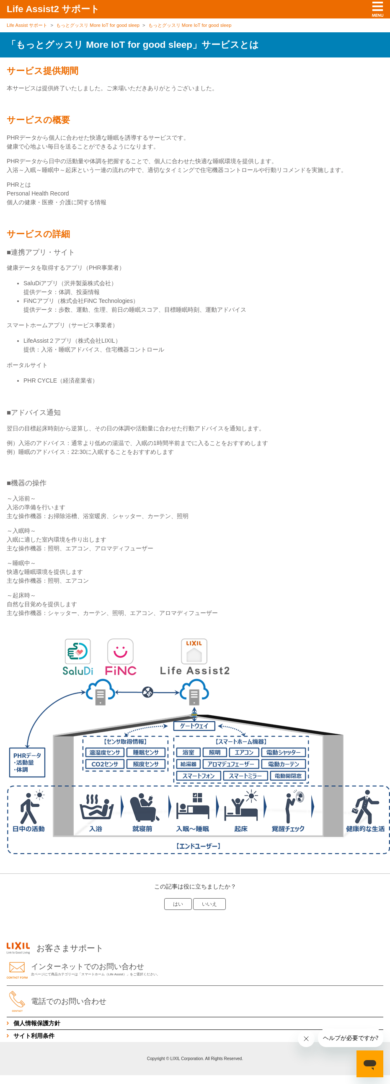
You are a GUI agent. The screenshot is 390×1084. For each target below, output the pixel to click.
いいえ (209, 904)
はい (178, 904)
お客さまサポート (55, 948)
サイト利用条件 (33, 1035)
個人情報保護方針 (36, 1023)
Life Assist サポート (27, 25)
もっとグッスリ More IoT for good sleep (97, 25)
